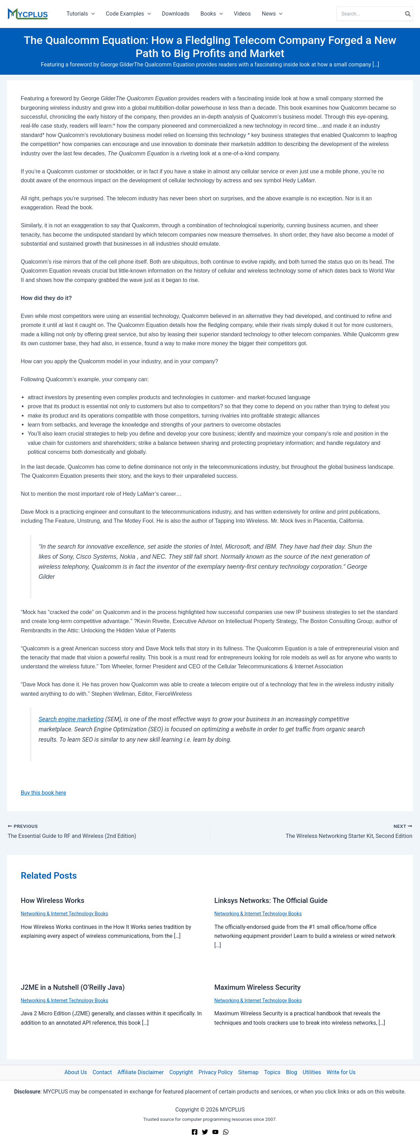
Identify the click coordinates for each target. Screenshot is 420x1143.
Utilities (312, 1072)
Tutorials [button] (80, 14)
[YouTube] (215, 1132)
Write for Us (341, 1072)
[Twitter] (205, 1132)
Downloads (175, 13)
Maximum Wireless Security (257, 987)
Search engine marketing (71, 719)
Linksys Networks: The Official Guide (271, 900)
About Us (75, 1072)
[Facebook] (194, 1132)
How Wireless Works (52, 900)
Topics (272, 1072)
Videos (242, 13)
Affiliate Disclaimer (140, 1072)
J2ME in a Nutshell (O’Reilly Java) (73, 987)
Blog (291, 1072)
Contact (102, 1072)
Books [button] (211, 14)
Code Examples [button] (128, 14)
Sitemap (248, 1072)
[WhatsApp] (226, 1132)
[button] (91, 14)
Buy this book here (43, 792)
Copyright (181, 1072)
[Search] (408, 14)
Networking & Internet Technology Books (64, 913)
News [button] (272, 14)
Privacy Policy (215, 1072)
